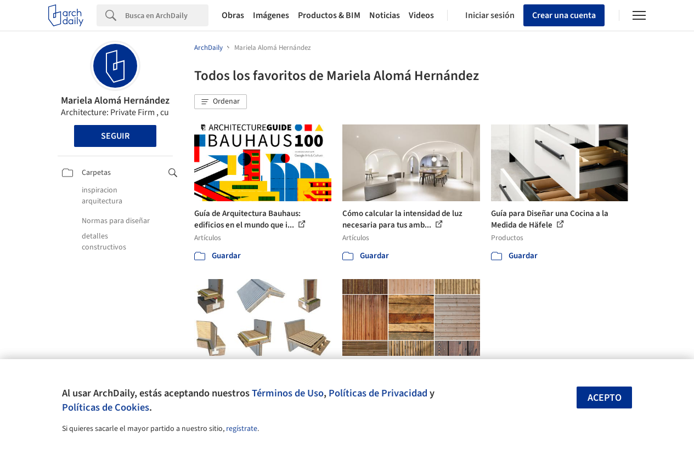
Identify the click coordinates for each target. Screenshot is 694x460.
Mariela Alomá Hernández (115, 100)
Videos (421, 15)
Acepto (605, 398)
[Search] (166, 15)
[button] (220, 102)
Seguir (115, 136)
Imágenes (271, 15)
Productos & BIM (329, 15)
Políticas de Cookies (105, 407)
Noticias (384, 15)
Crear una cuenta (564, 15)
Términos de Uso (288, 393)
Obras (233, 15)
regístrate (241, 428)
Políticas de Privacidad (378, 393)
